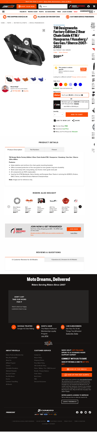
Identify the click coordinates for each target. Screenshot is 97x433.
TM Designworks (59, 25)
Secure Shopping (41, 421)
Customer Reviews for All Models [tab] (25, 259)
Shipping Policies (39, 360)
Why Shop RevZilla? (11, 358)
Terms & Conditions (79, 421)
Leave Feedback (70, 402)
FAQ (35, 379)
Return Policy (38, 358)
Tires (59, 12)
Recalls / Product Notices (41, 371)
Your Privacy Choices (56, 421)
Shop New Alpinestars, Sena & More (57, 2)
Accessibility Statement (48, 424)
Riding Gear (32, 12)
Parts (41, 12)
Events (8, 379)
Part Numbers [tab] (34, 150)
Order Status (38, 374)
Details (76, 104)
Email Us (26, 91)
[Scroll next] (94, 30)
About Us (8, 360)
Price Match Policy (39, 363)
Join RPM (44, 336)
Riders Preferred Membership (14, 355)
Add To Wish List (63, 121)
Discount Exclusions (40, 382)
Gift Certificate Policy (40, 366)
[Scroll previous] (92, 30)
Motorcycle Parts (20, 23)
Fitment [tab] (54, 150)
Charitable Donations (12, 368)
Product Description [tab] (15, 149)
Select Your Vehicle (83, 69)
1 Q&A (55, 52)
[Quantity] (58, 114)
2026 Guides (67, 12)
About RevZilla (13, 350)
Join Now (74, 229)
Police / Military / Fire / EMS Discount (45, 368)
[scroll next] (80, 206)
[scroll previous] (8, 206)
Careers (8, 366)
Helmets (23, 12)
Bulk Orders (37, 376)
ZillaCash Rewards (11, 371)
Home (3, 23)
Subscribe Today (72, 333)
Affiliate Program (10, 363)
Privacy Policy (68, 421)
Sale (75, 12)
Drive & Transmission (36, 23)
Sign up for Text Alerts (78, 375)
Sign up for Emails (78, 369)
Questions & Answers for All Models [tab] (64, 259)
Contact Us (37, 355)
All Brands (9, 384)
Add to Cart (77, 114)
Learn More (74, 233)
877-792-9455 (17, 91)
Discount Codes (10, 374)
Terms (63, 391)
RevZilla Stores (10, 376)
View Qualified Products (86, 379)
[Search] (52, 6)
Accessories (50, 12)
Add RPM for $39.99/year (71, 106)
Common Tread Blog (12, 382)
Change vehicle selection (79, 77)
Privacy (67, 391)
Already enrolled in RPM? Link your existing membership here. (47, 234)
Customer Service (42, 350)
